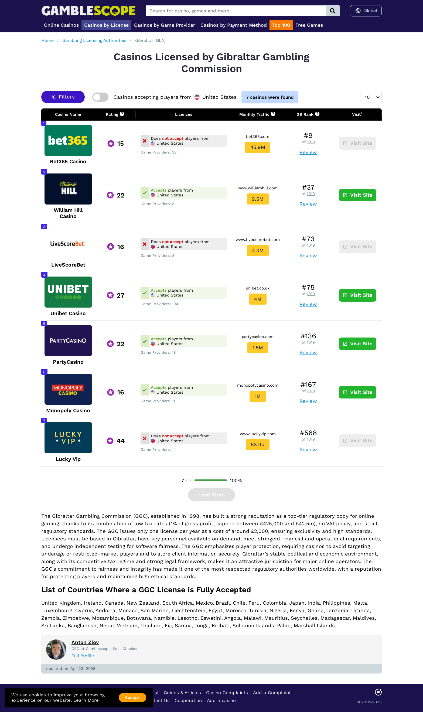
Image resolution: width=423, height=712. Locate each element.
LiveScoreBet (68, 265)
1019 (311, 141)
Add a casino (221, 700)
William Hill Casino (68, 213)
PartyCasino (68, 362)
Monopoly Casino (68, 410)
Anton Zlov (85, 642)
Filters (63, 97)
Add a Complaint (272, 692)
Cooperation (188, 700)
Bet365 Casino (68, 161)
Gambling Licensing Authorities (94, 40)
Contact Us (157, 700)
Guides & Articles (182, 692)
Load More (211, 495)
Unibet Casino (68, 313)
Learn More (86, 700)
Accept (132, 697)
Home (47, 40)
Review (308, 152)
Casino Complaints (227, 692)
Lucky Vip (68, 459)
